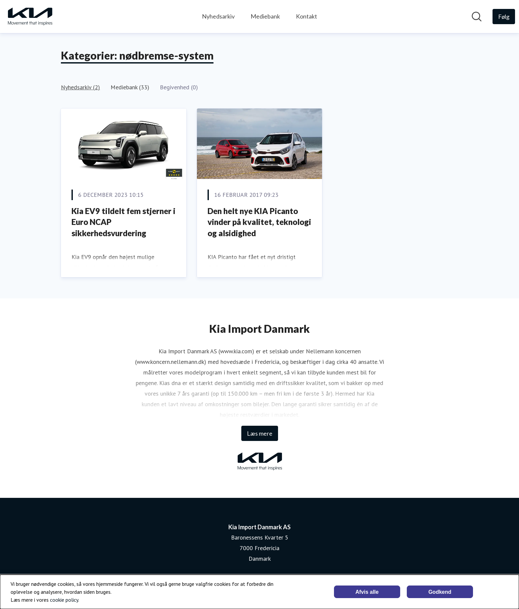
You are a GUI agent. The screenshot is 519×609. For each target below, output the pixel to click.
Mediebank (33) (130, 87)
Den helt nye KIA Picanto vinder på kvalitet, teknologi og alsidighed (259, 222)
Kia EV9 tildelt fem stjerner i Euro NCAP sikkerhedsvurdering (123, 222)
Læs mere (259, 433)
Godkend (439, 592)
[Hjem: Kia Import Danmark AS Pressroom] (30, 16)
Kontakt (306, 16)
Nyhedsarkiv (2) (80, 87)
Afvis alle (367, 592)
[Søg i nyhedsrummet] (476, 16)
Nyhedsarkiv (218, 16)
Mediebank (265, 16)
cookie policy (64, 599)
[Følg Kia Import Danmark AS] (504, 16)
